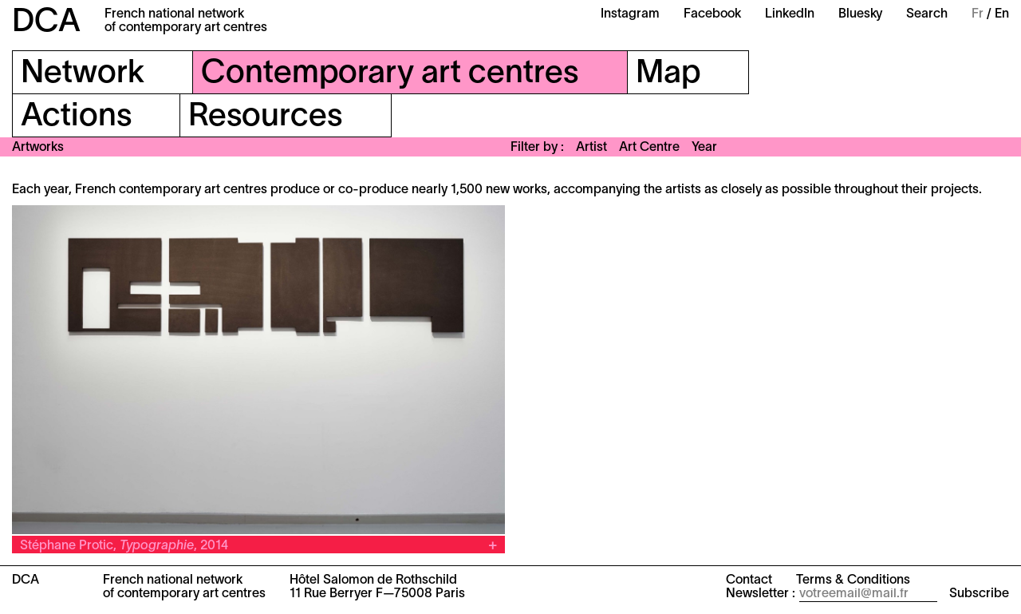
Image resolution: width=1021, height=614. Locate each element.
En (1002, 14)
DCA (46, 23)
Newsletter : (760, 594)
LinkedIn (789, 14)
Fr (978, 14)
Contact (749, 580)
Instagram (630, 14)
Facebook (712, 14)
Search (927, 14)
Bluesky (860, 14)
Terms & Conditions (853, 580)
